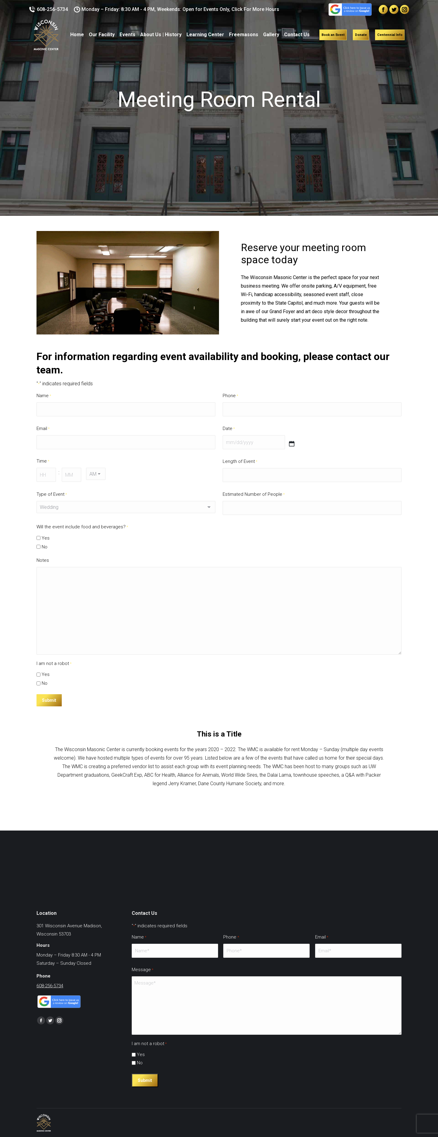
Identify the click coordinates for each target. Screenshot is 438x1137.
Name (43, 396)
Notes (42, 560)
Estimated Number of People (254, 494)
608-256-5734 (48, 9)
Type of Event (51, 494)
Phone (230, 396)
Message (142, 970)
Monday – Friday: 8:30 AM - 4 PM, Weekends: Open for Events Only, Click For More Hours (177, 9)
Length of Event (240, 461)
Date (229, 429)
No (44, 547)
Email (43, 429)
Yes (46, 538)
